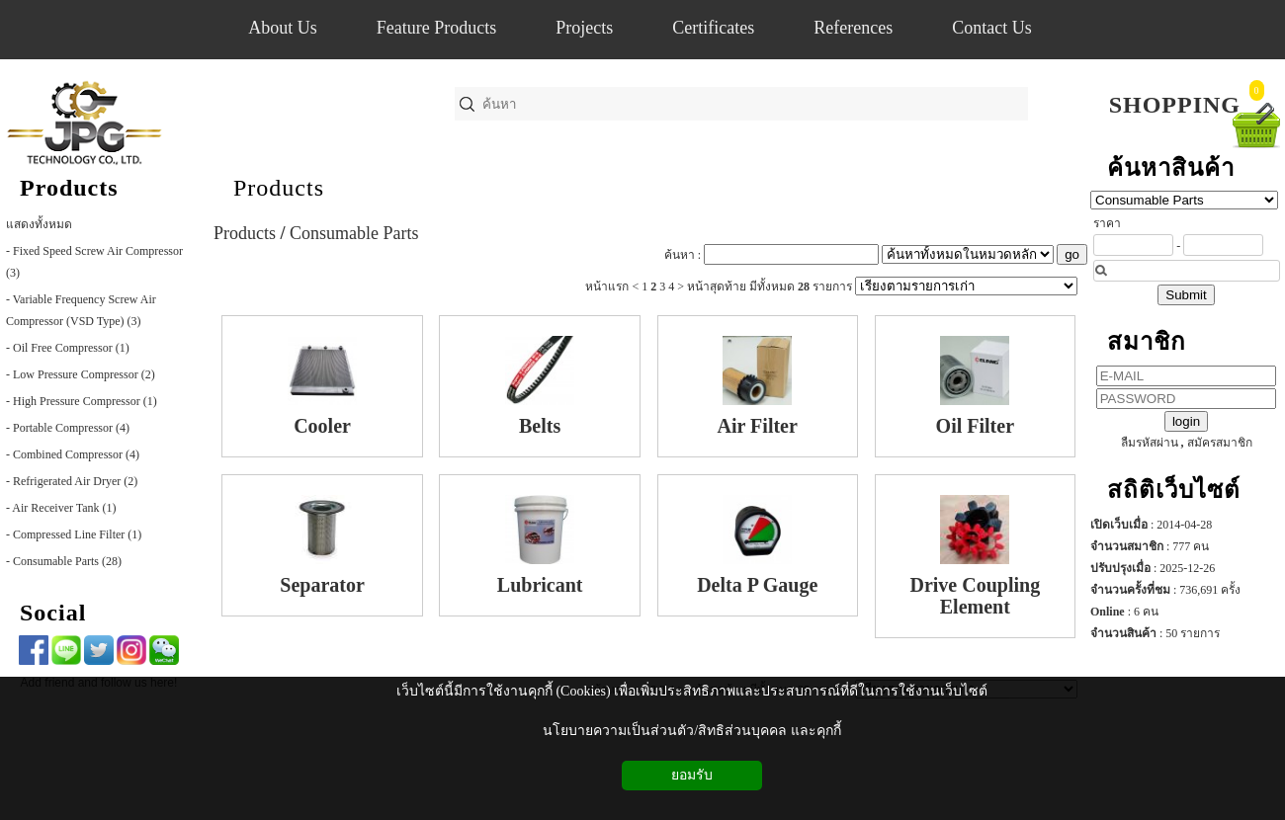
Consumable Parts (354, 233)
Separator (322, 585)
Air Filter (758, 426)
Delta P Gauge (757, 585)
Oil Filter (975, 426)
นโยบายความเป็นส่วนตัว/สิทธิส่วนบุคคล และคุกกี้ (691, 730)
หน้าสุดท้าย (716, 286)
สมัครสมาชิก (1219, 443)
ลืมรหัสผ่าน (1149, 443)
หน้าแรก (607, 286)
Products (278, 188)
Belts (539, 426)
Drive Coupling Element (974, 595)
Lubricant (540, 585)
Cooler (322, 426)
